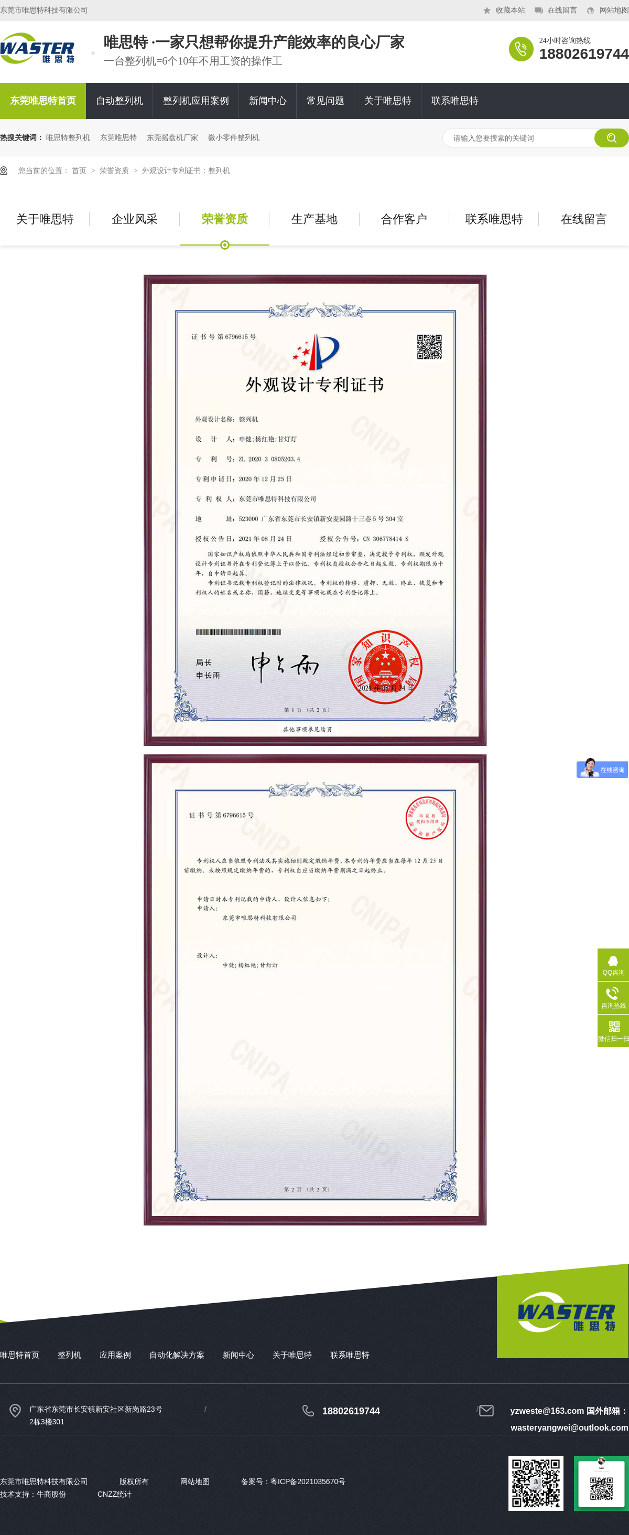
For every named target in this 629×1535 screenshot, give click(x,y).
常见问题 (325, 100)
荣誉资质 (115, 170)
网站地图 (614, 10)
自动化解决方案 (176, 1354)
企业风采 (135, 219)
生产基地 (314, 219)
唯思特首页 (19, 1354)
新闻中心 (268, 100)
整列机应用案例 (196, 100)
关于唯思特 (387, 100)
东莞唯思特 (118, 137)
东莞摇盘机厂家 (172, 137)
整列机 (69, 1354)
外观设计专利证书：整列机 (186, 170)
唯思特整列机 (68, 137)
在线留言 (562, 10)
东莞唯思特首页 (43, 100)
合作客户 (404, 219)
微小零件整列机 (233, 137)
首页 (80, 170)
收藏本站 (510, 10)
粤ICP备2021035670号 (307, 1481)
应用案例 (115, 1354)
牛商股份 (51, 1494)
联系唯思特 (455, 100)
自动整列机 (119, 100)
